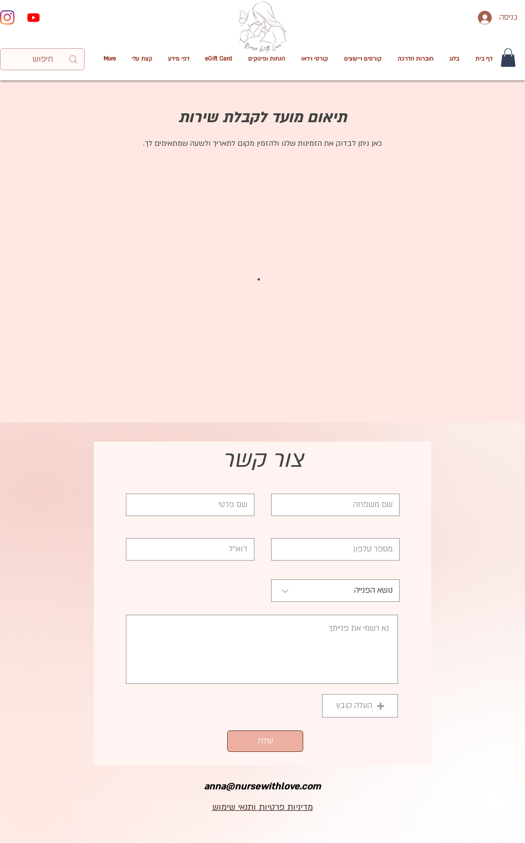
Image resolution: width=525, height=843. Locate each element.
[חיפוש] (43, 59)
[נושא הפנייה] (335, 590)
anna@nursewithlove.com (262, 786)
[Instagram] (7, 17)
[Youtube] (33, 17)
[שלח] (265, 741)
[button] (314, 59)
